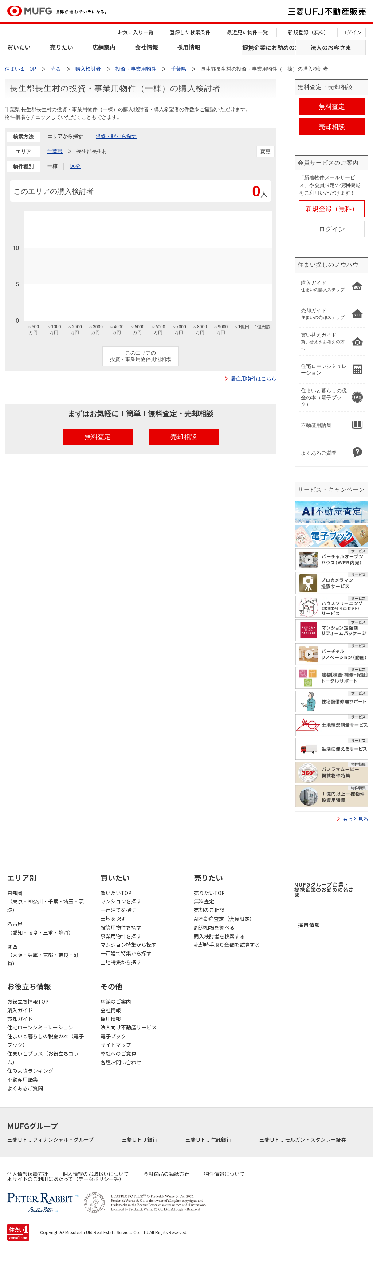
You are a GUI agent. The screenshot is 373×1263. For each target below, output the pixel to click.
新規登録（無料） (308, 32)
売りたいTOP (209, 892)
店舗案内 (103, 47)
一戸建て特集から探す (126, 953)
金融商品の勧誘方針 (166, 1173)
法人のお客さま (330, 47)
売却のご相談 (209, 910)
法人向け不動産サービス (129, 1027)
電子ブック (113, 1036)
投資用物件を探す (121, 927)
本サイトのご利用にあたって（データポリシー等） (65, 1178)
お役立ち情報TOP (27, 1001)
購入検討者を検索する (219, 936)
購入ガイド (20, 1010)
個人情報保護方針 (27, 1173)
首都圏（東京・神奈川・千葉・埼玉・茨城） (45, 901)
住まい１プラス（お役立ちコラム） (43, 1058)
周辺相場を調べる (214, 927)
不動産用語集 (22, 1079)
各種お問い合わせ (121, 1062)
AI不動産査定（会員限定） (224, 918)
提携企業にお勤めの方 (268, 47)
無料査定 (204, 901)
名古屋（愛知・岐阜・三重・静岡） (40, 928)
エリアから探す (65, 136)
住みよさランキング (30, 1070)
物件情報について (224, 1173)
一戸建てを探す (118, 910)
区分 (75, 166)
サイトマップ (116, 1044)
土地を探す (113, 918)
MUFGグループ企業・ (324, 889)
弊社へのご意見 (118, 1053)
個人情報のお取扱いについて (96, 1173)
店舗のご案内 (116, 1001)
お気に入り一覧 (135, 32)
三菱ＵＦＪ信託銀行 (208, 1139)
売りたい (61, 47)
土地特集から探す (121, 962)
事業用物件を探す (121, 936)
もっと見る (355, 819)
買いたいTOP (116, 892)
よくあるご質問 (25, 1088)
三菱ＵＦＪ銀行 (140, 1139)
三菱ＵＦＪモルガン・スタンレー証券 (303, 1139)
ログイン (351, 32)
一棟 (52, 166)
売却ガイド (20, 1018)
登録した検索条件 (190, 32)
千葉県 (55, 151)
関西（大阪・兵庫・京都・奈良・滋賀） (43, 955)
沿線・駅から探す (116, 136)
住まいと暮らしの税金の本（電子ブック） (45, 1040)
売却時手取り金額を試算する (227, 944)
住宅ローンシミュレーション (40, 1027)
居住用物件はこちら (253, 379)
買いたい (19, 47)
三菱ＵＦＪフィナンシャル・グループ (51, 1139)
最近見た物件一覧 (247, 32)
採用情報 (188, 47)
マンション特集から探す (129, 944)
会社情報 (146, 47)
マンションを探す (121, 901)
